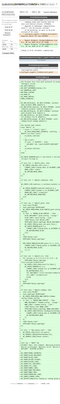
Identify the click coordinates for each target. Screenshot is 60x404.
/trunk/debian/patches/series (39, 65)
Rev (11, 41)
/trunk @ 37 (8, 27)
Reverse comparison (7, 34)
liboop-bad (47, 4)
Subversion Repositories (19, 4)
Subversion (31, 383)
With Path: (5, 47)
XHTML (43, 383)
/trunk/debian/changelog (38, 17)
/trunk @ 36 (8, 30)
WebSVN (19, 383)
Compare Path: (5, 41)
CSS (48, 383)
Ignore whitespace (51, 12)
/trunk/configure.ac (42, 77)
